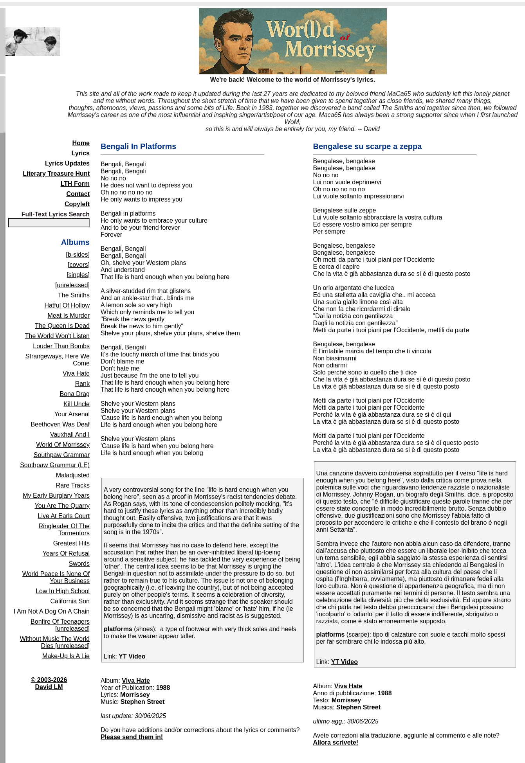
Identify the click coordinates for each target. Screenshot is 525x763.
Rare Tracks (73, 485)
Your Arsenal (72, 414)
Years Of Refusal (66, 553)
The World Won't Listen (57, 336)
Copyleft (77, 204)
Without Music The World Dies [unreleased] (55, 642)
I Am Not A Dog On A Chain (52, 611)
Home (81, 143)
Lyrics (80, 153)
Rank (82, 383)
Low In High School (63, 591)
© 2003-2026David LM (49, 683)
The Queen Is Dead (62, 325)
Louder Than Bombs (61, 346)
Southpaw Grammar (62, 455)
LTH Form (75, 183)
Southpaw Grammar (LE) (55, 465)
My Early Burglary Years (56, 495)
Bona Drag (75, 393)
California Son (70, 601)
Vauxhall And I (70, 434)
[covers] (79, 264)
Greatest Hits (71, 543)
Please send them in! (132, 737)
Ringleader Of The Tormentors (64, 529)
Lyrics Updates (67, 163)
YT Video (132, 656)
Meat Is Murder (68, 315)
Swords (79, 563)
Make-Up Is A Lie (66, 656)
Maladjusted (73, 475)
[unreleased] (72, 285)
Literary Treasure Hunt (56, 173)
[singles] (78, 275)
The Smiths (74, 295)
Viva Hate (76, 373)
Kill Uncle (76, 404)
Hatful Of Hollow (67, 305)
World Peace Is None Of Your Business (56, 577)
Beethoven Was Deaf (60, 424)
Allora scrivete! (336, 742)
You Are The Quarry (62, 505)
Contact (78, 194)
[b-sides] (78, 254)
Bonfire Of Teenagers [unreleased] (60, 625)
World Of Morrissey (63, 444)
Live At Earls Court (64, 516)
